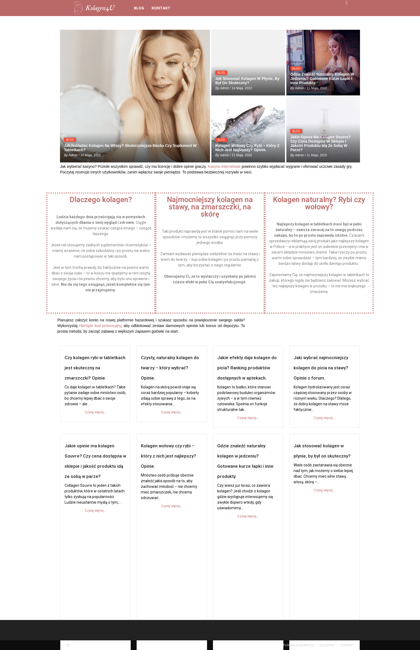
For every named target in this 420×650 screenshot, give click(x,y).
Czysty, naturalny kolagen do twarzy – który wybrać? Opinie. (170, 368)
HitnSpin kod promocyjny (100, 326)
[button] (346, 2)
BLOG (139, 7)
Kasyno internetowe (224, 166)
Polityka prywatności (298, 645)
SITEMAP (346, 645)
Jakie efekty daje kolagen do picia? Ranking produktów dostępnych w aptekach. (247, 368)
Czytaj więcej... (95, 412)
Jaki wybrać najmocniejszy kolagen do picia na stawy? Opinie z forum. (321, 368)
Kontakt (161, 7)
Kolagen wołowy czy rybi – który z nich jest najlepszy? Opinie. (168, 456)
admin (73, 155)
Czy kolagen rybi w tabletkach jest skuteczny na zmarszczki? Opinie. (95, 368)
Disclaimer (327, 645)
